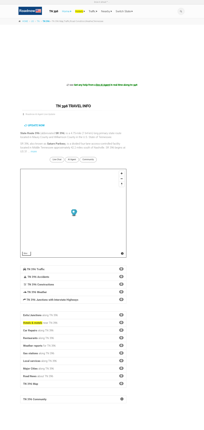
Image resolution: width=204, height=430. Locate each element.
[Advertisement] (102, 53)
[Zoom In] (121, 173)
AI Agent (72, 159)
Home (66, 11)
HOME (25, 21)
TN (38, 21)
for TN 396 (73, 345)
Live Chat (57, 159)
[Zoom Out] (121, 178)
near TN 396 (73, 322)
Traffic (93, 11)
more (34, 151)
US (32, 21)
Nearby (106, 11)
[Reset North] (121, 184)
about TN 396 (73, 376)
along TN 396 (73, 315)
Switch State (124, 11)
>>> (102, 85)
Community (88, 159)
